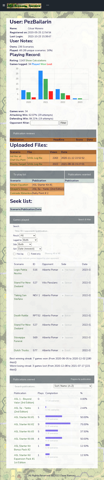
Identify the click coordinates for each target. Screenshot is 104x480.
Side (15, 244)
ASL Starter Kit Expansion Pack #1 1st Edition (24, 459)
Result (16, 235)
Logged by (17, 240)
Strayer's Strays (19, 189)
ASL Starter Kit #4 (24, 438)
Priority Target (18, 164)
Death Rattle (21, 315)
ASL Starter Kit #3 (24, 431)
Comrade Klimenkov (21, 193)
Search (16, 226)
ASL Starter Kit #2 (24, 424)
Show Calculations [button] (35, 60)
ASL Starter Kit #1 (24, 417)
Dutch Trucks (21, 350)
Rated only (36, 254)
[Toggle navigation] (46, 5)
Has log (20, 254)
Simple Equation (19, 184)
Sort (15, 249)
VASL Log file (34, 158)
